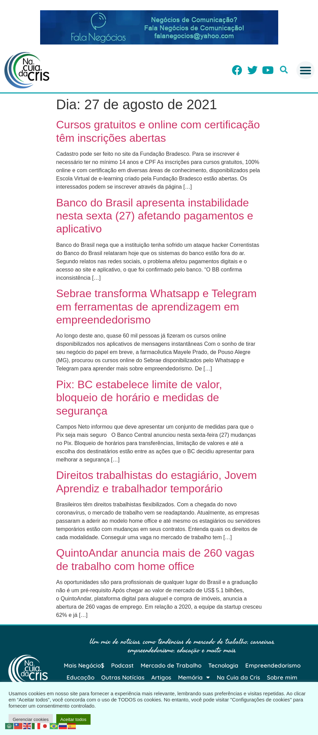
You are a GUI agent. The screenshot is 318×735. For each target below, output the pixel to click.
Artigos (161, 677)
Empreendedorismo (273, 665)
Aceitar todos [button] (73, 719)
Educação (80, 677)
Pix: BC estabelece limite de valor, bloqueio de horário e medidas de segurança (139, 397)
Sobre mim (282, 677)
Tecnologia (223, 665)
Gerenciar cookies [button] (31, 719)
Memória (194, 677)
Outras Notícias (122, 677)
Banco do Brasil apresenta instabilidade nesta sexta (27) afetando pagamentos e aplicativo (155, 216)
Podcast (122, 665)
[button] (284, 70)
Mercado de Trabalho (171, 665)
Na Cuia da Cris (238, 677)
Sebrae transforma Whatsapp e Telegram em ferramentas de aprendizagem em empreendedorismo (156, 306)
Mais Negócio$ (84, 665)
